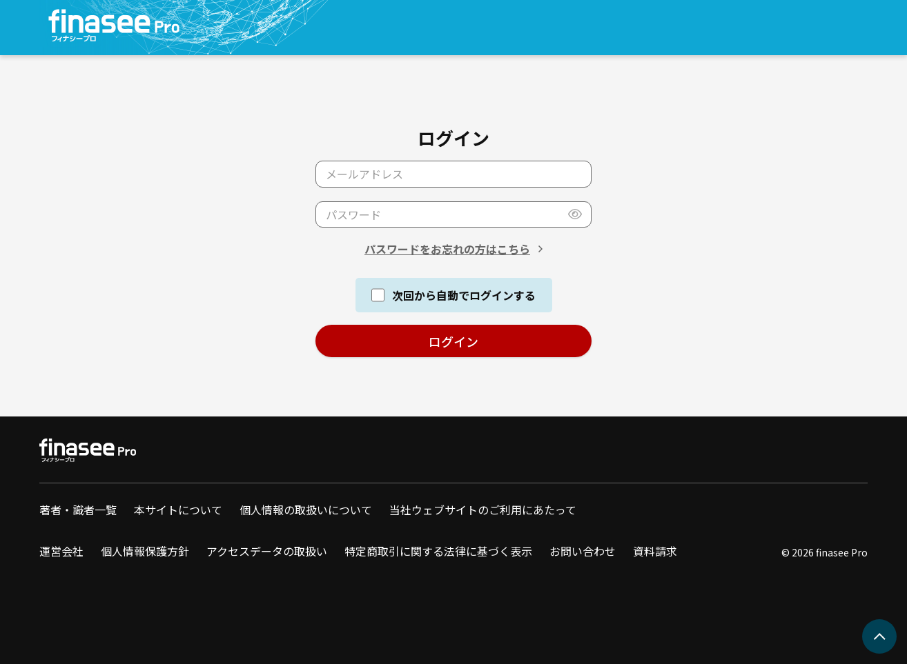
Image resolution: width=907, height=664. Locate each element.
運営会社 (61, 550)
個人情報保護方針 (145, 550)
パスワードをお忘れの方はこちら (447, 248)
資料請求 (655, 550)
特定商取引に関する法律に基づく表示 (438, 550)
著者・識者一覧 (78, 509)
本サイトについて (178, 509)
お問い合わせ (582, 550)
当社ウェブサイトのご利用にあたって (482, 509)
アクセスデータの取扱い (266, 550)
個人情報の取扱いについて (306, 509)
